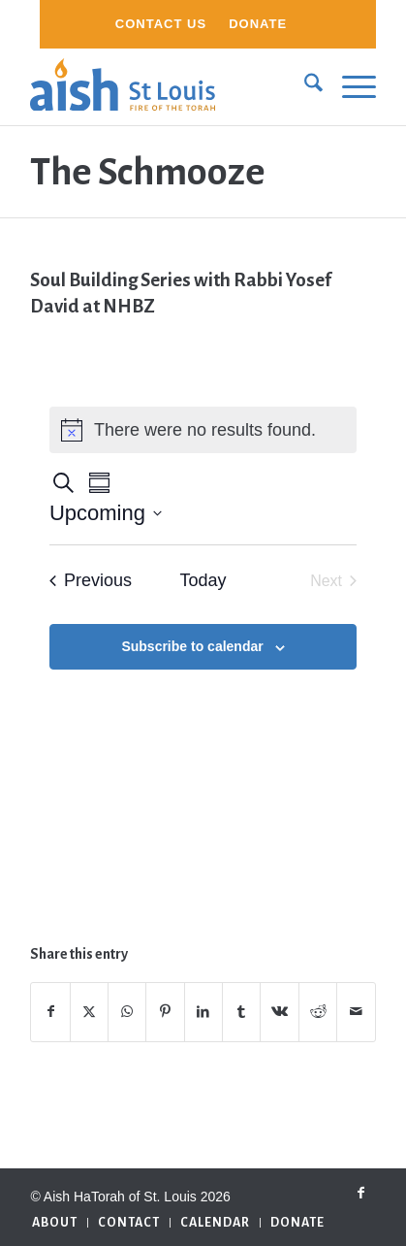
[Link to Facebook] (361, 1192)
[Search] (304, 86)
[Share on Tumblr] (241, 1012)
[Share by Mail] (355, 1012)
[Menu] (349, 86)
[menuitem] (161, 24)
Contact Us (160, 23)
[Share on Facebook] (50, 1012)
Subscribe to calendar (192, 646)
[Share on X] (89, 1012)
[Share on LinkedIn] (203, 1012)
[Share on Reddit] (317, 1012)
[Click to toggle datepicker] (105, 513)
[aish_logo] (168, 86)
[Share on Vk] (279, 1012)
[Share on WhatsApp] (127, 1012)
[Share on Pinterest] (164, 1012)
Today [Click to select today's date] (202, 580)
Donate (258, 23)
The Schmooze (147, 171)
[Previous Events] (90, 581)
